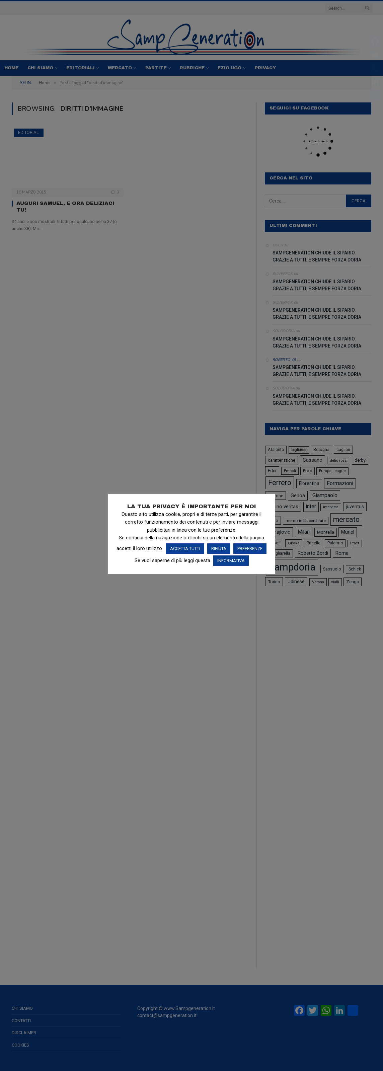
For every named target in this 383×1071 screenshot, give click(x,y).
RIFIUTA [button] (218, 548)
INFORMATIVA (231, 560)
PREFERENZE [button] (249, 548)
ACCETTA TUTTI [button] (185, 548)
